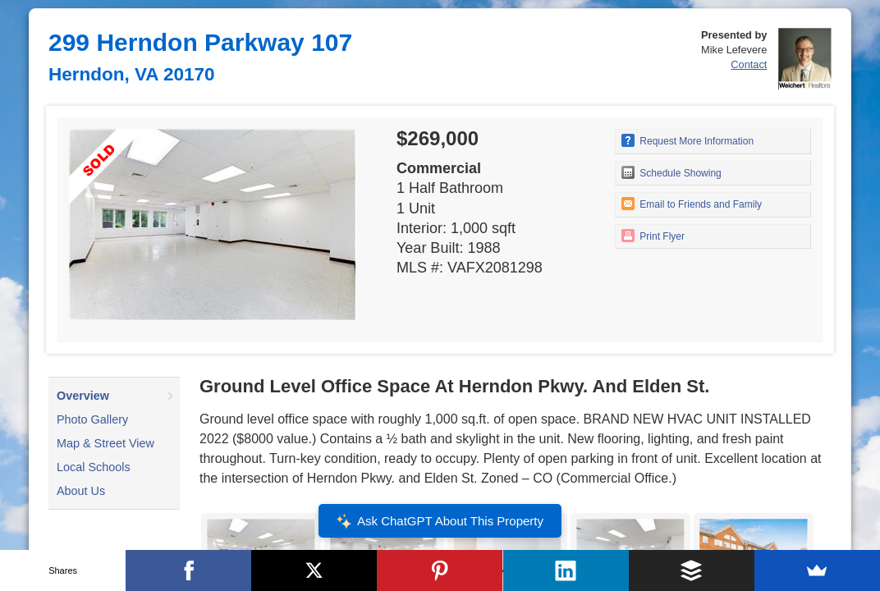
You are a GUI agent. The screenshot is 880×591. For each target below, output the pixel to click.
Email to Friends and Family (691, 203)
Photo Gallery (92, 419)
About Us (81, 490)
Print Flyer (653, 235)
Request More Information (687, 140)
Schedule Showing (671, 172)
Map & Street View (105, 443)
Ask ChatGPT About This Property (440, 521)
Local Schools (94, 467)
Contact (749, 64)
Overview (83, 395)
